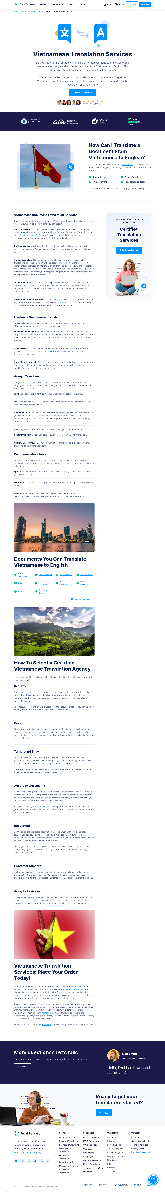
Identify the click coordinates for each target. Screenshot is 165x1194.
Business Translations (69, 1145)
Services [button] (43, 4)
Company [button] (70, 4)
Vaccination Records (43, 591)
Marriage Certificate (63, 583)
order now (46, 1024)
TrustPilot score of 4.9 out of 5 (34, 235)
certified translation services (48, 351)
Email (20, 583)
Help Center (112, 1160)
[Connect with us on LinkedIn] (30, 1161)
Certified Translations (69, 1137)
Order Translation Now (82, 92)
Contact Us (22, 1067)
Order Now (145, 4)
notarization (60, 302)
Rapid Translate (21, 11)
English (5, 1192)
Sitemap (111, 1171)
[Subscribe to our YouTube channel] (43, 1161)
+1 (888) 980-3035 (141, 1152)
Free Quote (132, 4)
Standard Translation (68, 1141)
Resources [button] (57, 4)
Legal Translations (67, 1162)
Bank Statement (45, 575)
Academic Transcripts (22, 574)
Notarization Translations (65, 1150)
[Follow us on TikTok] (36, 1161)
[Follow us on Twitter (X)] (23, 1161)
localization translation (73, 989)
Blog (109, 1164)
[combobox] (7, 1191)
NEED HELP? (153, 1179)
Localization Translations (64, 1157)
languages (48, 1013)
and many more (83, 599)
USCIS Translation (91, 1137)
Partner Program (115, 1152)
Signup (119, 4)
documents (127, 164)
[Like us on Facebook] (50, 1161)
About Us (111, 1137)
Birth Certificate (66, 575)
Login (107, 4)
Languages (36, 11)
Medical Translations (68, 1166)
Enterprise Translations (64, 1171)
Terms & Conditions (140, 1145)
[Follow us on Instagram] (16, 1161)
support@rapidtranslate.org (27, 1152)
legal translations (37, 806)
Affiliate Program (115, 1148)
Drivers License (86, 575)
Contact (111, 1167)
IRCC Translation (91, 1141)
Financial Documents (43, 583)
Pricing (83, 4)
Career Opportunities (141, 1141)
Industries (87, 1171)
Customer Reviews (116, 1156)
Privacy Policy (137, 1148)
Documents (88, 1152)
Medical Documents (84, 583)
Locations (135, 1137)
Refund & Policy (114, 1145)
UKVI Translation (91, 1145)
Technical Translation (93, 1168)
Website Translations (92, 1160)
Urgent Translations (92, 1164)
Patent (21, 591)
